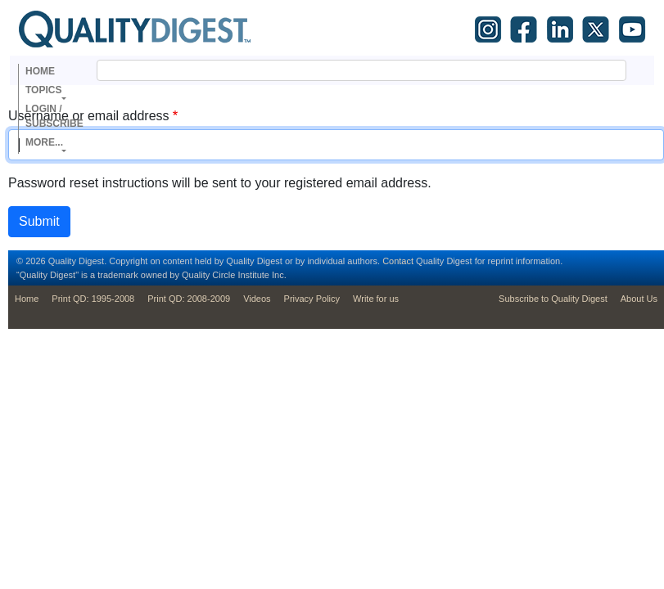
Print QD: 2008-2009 (188, 298)
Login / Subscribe (54, 116)
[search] (342, 70)
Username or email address (88, 116)
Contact (397, 261)
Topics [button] (43, 90)
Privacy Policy (312, 298)
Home (40, 71)
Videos (256, 298)
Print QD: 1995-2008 (93, 298)
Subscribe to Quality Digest (553, 298)
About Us (639, 298)
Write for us (376, 298)
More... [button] (44, 142)
